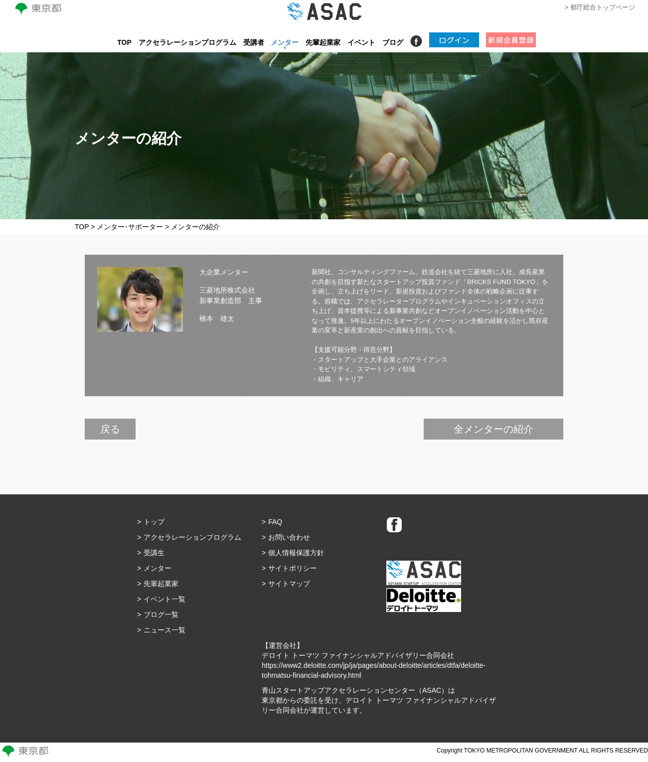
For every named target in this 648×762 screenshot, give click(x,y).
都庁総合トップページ (602, 7)
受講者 (253, 42)
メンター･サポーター (130, 227)
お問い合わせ (289, 537)
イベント (361, 42)
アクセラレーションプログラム (187, 42)
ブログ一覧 (161, 614)
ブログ (392, 42)
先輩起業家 (323, 42)
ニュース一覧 (164, 630)
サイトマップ (289, 584)
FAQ (275, 522)
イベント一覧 (164, 599)
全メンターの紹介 (493, 429)
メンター (285, 42)
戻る (110, 429)
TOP (124, 42)
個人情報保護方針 (296, 553)
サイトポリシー (292, 568)
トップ (154, 522)
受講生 (154, 553)
